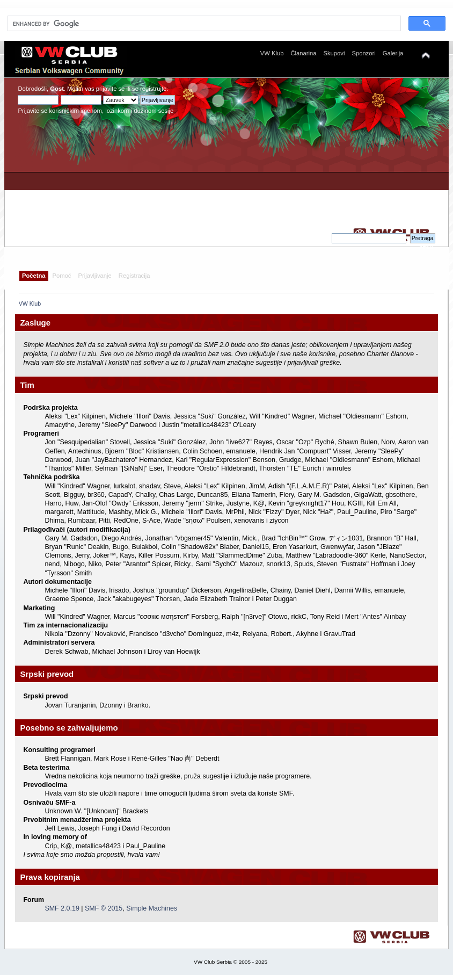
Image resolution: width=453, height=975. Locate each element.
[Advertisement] (339, 158)
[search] (203, 23)
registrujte (153, 88)
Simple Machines (151, 908)
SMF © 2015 (103, 908)
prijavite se (110, 88)
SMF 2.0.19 (62, 908)
